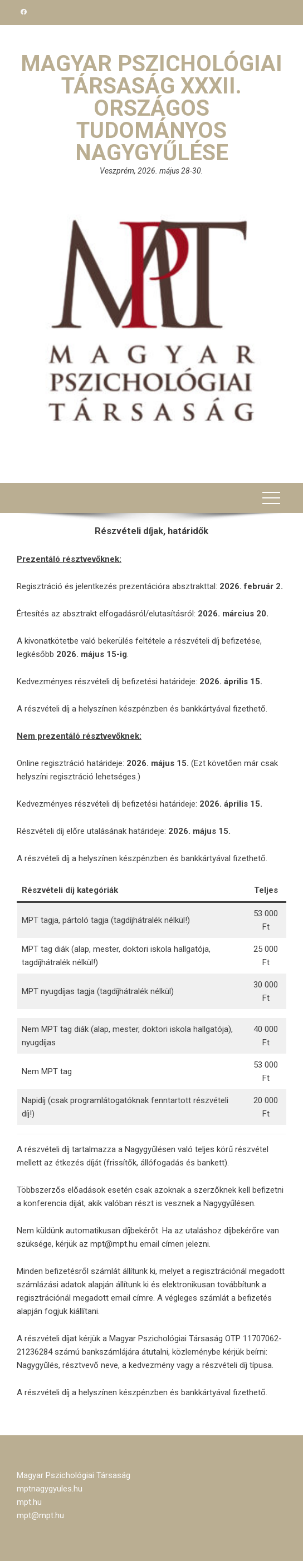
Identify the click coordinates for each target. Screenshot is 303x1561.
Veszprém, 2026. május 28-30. (151, 170)
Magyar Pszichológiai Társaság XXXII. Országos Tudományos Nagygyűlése (151, 108)
